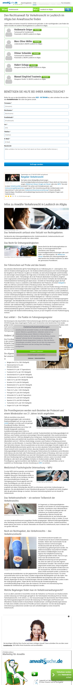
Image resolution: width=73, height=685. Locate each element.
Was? (5, 9)
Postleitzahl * (9, 117)
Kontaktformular (7, 645)
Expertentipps (44, 3)
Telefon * (7, 132)
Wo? (35, 9)
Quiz (57, 3)
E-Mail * (7, 139)
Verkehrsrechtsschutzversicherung (36, 190)
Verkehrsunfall (15, 186)
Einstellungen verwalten (36, 355)
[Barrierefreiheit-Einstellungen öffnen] (70, 345)
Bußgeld (61, 283)
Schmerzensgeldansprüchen (14, 188)
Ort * (5, 124)
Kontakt (37, 30)
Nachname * (8, 110)
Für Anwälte (65, 3)
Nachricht (7, 146)
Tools (52, 3)
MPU (59, 184)
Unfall (6, 423)
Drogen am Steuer (45, 184)
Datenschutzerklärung (40, 358)
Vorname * (8, 103)
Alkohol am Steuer (32, 184)
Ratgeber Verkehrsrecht (32, 176)
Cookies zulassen (36, 351)
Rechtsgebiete (28, 3)
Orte (36, 3)
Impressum (30, 358)
